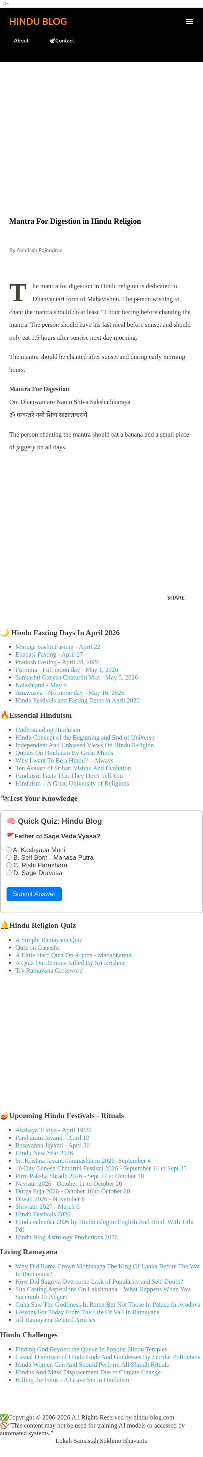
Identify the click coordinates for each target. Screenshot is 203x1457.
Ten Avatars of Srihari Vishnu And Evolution (73, 768)
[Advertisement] (101, 123)
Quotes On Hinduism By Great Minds (64, 752)
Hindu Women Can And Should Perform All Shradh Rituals (92, 1364)
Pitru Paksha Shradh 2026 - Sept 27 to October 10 (79, 1176)
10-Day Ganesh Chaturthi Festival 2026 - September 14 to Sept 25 (101, 1168)
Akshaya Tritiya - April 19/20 (53, 1130)
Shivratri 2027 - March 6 (47, 1206)
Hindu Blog (38, 21)
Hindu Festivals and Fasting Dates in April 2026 (77, 700)
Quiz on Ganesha (37, 947)
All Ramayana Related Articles (55, 1319)
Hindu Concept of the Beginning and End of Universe (84, 737)
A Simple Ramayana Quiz (49, 940)
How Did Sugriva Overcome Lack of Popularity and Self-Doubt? (99, 1281)
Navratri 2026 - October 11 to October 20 (68, 1183)
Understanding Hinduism (47, 729)
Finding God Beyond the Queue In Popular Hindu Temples (91, 1349)
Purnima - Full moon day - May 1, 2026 (66, 669)
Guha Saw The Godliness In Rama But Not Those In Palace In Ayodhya (108, 1304)
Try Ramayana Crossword (49, 970)
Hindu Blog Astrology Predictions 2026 (66, 1237)
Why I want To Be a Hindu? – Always (64, 760)
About (16, 40)
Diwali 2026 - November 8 (50, 1199)
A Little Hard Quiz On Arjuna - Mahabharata (73, 955)
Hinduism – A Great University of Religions (72, 783)
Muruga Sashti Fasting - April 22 (57, 646)
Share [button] (176, 597)
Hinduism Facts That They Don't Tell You (69, 775)
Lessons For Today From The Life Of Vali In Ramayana (87, 1312)
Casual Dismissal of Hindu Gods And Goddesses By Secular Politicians (107, 1357)
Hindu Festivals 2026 (43, 1214)
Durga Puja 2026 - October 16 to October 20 (72, 1191)
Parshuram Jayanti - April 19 (52, 1137)
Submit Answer (34, 894)
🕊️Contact (56, 40)
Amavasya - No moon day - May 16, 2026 (69, 692)
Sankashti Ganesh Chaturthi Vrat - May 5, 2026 (76, 677)
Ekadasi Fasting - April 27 (49, 654)
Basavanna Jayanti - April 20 (52, 1145)
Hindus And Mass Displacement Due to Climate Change (88, 1372)
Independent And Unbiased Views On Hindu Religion (84, 745)
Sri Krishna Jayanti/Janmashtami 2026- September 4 (83, 1160)
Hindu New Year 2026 (44, 1153)
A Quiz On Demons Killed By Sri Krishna (69, 962)
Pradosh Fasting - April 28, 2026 (57, 662)
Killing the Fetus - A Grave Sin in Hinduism (72, 1380)
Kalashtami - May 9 (41, 685)
